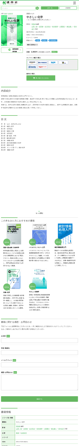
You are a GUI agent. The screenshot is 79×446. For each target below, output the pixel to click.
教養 (5, 13)
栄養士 (45, 40)
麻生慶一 (69, 26)
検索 (37, 8)
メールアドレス (8, 353)
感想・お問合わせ (9, 365)
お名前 (5, 329)
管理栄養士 (54, 40)
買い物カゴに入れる (41, 78)
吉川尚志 (48, 26)
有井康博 (55, 26)
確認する (39, 392)
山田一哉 (34, 26)
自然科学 (10, 13)
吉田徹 (41, 26)
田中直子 (61, 421)
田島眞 (34, 24)
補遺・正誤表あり (32, 45)
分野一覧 (49, 8)
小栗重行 (62, 26)
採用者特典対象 (15, 50)
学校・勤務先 (5, 341)
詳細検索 (68, 8)
